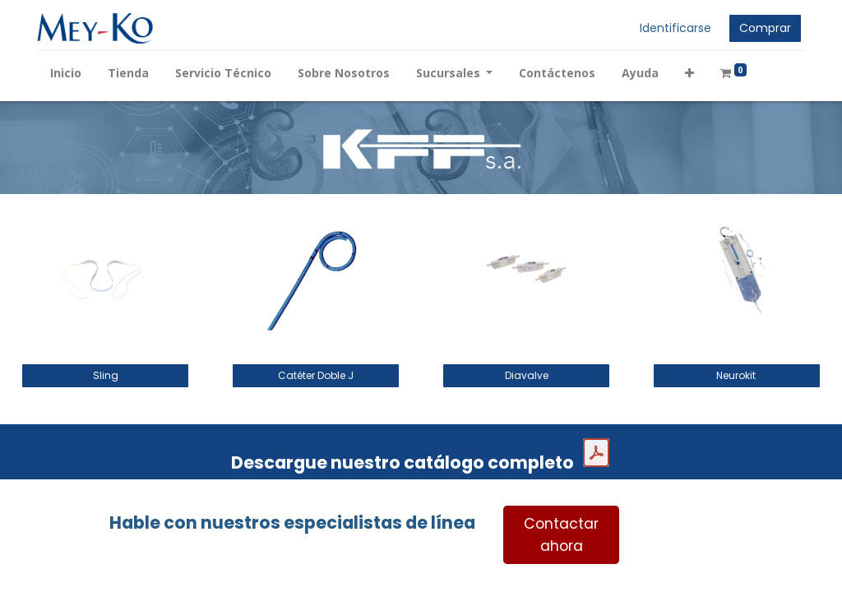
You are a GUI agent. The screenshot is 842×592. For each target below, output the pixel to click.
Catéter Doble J (316, 375)
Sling (105, 375)
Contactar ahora (561, 534)
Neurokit (737, 375)
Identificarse (674, 28)
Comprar (763, 28)
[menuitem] (67, 73)
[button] (692, 73)
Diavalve (526, 375)
